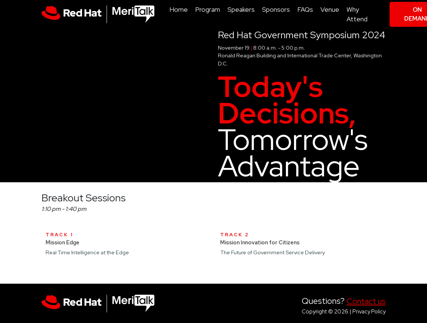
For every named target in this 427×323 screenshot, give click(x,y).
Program (207, 9)
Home (178, 9)
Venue (329, 9)
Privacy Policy (368, 311)
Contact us (366, 301)
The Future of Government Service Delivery (272, 252)
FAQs (305, 9)
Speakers (241, 9)
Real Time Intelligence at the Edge (87, 252)
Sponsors (276, 9)
